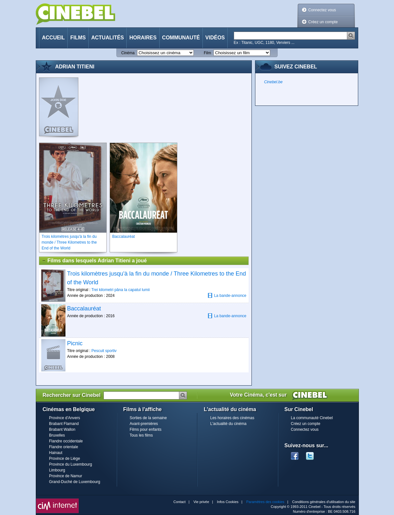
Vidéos (215, 37)
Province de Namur (65, 476)
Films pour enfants (146, 429)
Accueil (53, 37)
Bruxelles (57, 435)
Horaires (142, 37)
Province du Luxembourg (70, 464)
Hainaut (55, 452)
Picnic (75, 343)
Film (207, 53)
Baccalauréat (84, 308)
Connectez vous (322, 10)
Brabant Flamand (64, 423)
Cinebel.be (273, 82)
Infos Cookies (228, 502)
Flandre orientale (63, 447)
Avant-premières (144, 423)
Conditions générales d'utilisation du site (323, 502)
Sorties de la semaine (148, 418)
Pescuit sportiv (104, 350)
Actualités (107, 37)
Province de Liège (64, 458)
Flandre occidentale (66, 441)
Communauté (181, 37)
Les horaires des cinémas (232, 418)
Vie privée (201, 502)
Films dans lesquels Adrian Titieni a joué (94, 261)
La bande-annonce (227, 295)
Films (78, 37)
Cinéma (127, 53)
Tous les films (141, 435)
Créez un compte (323, 22)
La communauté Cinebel (312, 418)
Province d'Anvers (64, 418)
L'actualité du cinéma (228, 423)
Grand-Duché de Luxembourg (74, 482)
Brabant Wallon (62, 429)
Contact (179, 502)
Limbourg (57, 470)
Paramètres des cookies (265, 502)
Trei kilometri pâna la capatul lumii (120, 290)
